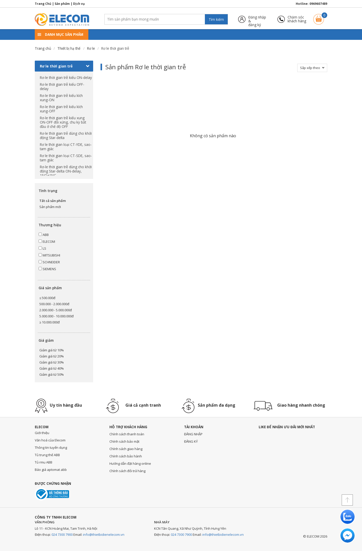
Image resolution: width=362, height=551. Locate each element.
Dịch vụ (79, 4)
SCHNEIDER (49, 262)
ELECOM (47, 241)
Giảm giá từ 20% (51, 356)
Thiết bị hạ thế (68, 48)
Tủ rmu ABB (43, 462)
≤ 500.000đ (47, 298)
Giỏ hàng (318, 17)
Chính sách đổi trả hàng (127, 471)
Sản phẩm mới (50, 206)
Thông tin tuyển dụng (51, 447)
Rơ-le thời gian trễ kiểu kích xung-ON (61, 97)
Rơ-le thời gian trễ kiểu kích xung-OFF (61, 108)
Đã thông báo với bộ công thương (52, 494)
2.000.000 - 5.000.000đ (55, 310)
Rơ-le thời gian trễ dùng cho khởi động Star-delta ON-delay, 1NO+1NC (66, 171)
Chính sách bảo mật (124, 441)
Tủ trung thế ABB (47, 455)
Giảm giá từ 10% (51, 350)
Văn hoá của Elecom (50, 440)
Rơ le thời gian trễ (64, 66)
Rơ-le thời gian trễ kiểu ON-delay (66, 77)
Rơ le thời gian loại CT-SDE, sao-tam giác (66, 157)
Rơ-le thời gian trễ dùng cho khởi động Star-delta (66, 135)
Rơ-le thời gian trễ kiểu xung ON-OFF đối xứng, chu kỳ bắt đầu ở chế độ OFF (63, 122)
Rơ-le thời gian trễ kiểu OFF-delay (62, 86)
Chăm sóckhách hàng (297, 19)
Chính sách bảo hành (125, 456)
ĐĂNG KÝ (191, 441)
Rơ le (91, 48)
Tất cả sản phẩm (52, 200)
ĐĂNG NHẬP (193, 434)
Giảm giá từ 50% (51, 374)
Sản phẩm (62, 4)
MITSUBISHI (49, 255)
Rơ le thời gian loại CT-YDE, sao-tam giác (66, 146)
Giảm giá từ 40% (51, 368)
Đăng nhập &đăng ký (257, 19)
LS (42, 248)
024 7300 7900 (62, 534)
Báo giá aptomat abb (51, 469)
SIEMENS (47, 269)
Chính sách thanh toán (126, 434)
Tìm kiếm (216, 19)
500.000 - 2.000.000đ (54, 304)
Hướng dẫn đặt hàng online (130, 463)
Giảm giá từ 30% (51, 362)
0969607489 (318, 4)
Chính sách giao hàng (125, 448)
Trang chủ (43, 48)
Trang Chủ (43, 4)
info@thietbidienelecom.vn (103, 534)
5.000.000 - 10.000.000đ (56, 316)
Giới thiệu (42, 433)
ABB (44, 235)
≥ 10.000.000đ (49, 322)
